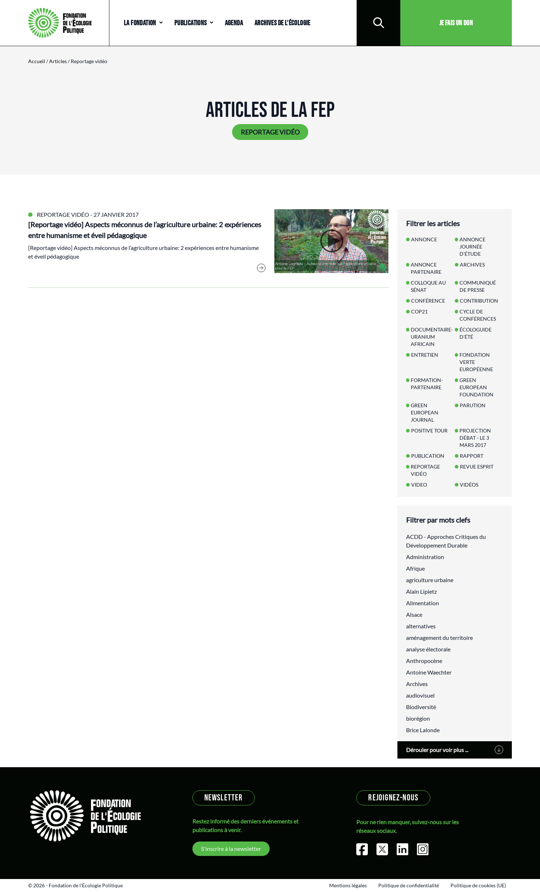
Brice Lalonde (423, 729)
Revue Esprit (476, 466)
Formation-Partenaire (427, 383)
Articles (58, 61)
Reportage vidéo (63, 214)
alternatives (421, 626)
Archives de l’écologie (282, 23)
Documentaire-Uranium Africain (432, 336)
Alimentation (422, 602)
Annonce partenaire (426, 268)
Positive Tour (429, 430)
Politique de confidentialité (408, 885)
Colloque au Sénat (428, 286)
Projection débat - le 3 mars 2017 (475, 437)
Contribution (479, 301)
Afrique (415, 568)
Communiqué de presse (478, 286)
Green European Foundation (476, 387)
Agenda (234, 23)
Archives (472, 265)
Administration (425, 556)
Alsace (414, 614)
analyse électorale (428, 649)
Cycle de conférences (478, 315)
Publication (427, 456)
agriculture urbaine (429, 579)
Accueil (36, 61)
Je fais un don (456, 23)
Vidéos (469, 485)
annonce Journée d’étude (472, 246)
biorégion (418, 718)
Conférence (428, 301)
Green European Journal (424, 412)
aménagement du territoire (439, 637)
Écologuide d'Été (476, 333)
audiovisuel (420, 695)
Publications (190, 23)
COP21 (419, 311)
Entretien (424, 355)
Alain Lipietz (421, 591)
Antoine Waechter (429, 672)
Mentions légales (348, 885)
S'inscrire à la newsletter (231, 848)
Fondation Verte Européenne (476, 362)
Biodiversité (421, 706)
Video (419, 485)
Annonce (424, 239)
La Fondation (140, 23)
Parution (472, 405)
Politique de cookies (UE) (478, 885)
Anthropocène (424, 660)
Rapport (471, 456)
